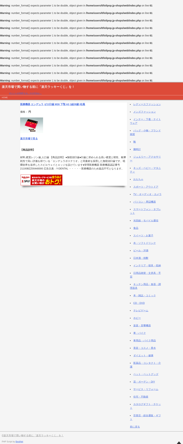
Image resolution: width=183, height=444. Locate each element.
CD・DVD (139, 303)
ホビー (137, 318)
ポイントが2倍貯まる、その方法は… (25, 93)
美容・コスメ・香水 (144, 348)
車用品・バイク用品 (144, 340)
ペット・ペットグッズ (145, 374)
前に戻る (135, 426)
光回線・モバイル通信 (145, 220)
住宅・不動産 (140, 396)
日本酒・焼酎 (140, 258)
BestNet (19, 441)
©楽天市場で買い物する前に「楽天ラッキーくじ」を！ (33, 435)
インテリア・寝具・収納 (147, 265)
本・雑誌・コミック (144, 295)
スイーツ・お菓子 (143, 235)
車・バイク (139, 333)
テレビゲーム (140, 310)
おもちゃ (138, 179)
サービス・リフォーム (145, 389)
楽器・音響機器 (142, 325)
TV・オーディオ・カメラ (147, 194)
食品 (135, 228)
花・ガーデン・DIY (144, 381)
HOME (5, 97)
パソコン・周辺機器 (144, 201)
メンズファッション (144, 111)
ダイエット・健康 (143, 355)
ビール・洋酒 (140, 250)
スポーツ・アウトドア (145, 186)
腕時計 (137, 149)
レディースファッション (147, 104)
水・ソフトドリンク (144, 243)
